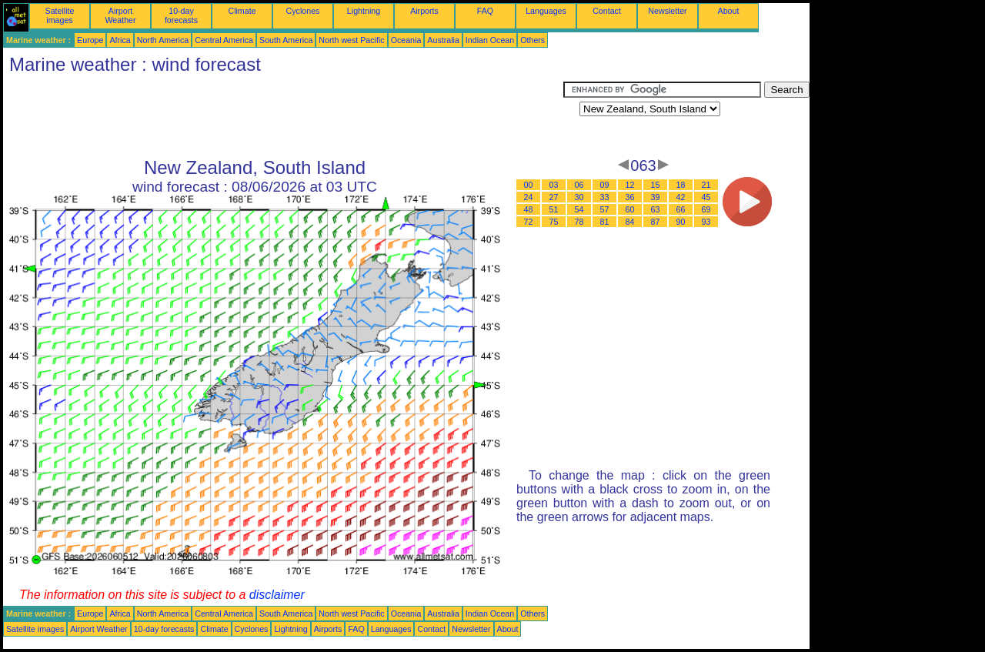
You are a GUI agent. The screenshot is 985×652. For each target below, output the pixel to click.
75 (554, 221)
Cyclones (303, 10)
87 (655, 221)
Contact (607, 10)
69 (706, 209)
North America (163, 40)
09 (604, 184)
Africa (119, 40)
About (729, 10)
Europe (90, 40)
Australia (443, 40)
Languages (546, 10)
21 (706, 184)
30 (579, 197)
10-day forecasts (181, 15)
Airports (424, 10)
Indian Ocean (490, 40)
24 (528, 197)
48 (528, 209)
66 (681, 209)
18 (681, 184)
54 (579, 209)
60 (630, 209)
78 (579, 221)
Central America (224, 40)
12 (630, 184)
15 (655, 184)
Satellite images (60, 15)
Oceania (406, 40)
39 (655, 197)
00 (528, 184)
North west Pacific (351, 40)
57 (604, 209)
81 (604, 221)
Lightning (363, 10)
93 (706, 221)
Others (532, 40)
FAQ (485, 10)
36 (630, 197)
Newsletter (667, 10)
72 (528, 221)
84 (630, 221)
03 (554, 184)
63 (655, 209)
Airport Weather (120, 15)
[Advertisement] (283, 116)
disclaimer (277, 594)
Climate (241, 10)
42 (681, 197)
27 (554, 197)
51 (554, 209)
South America (285, 40)
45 (706, 197)
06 (579, 184)
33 (604, 197)
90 (681, 221)
